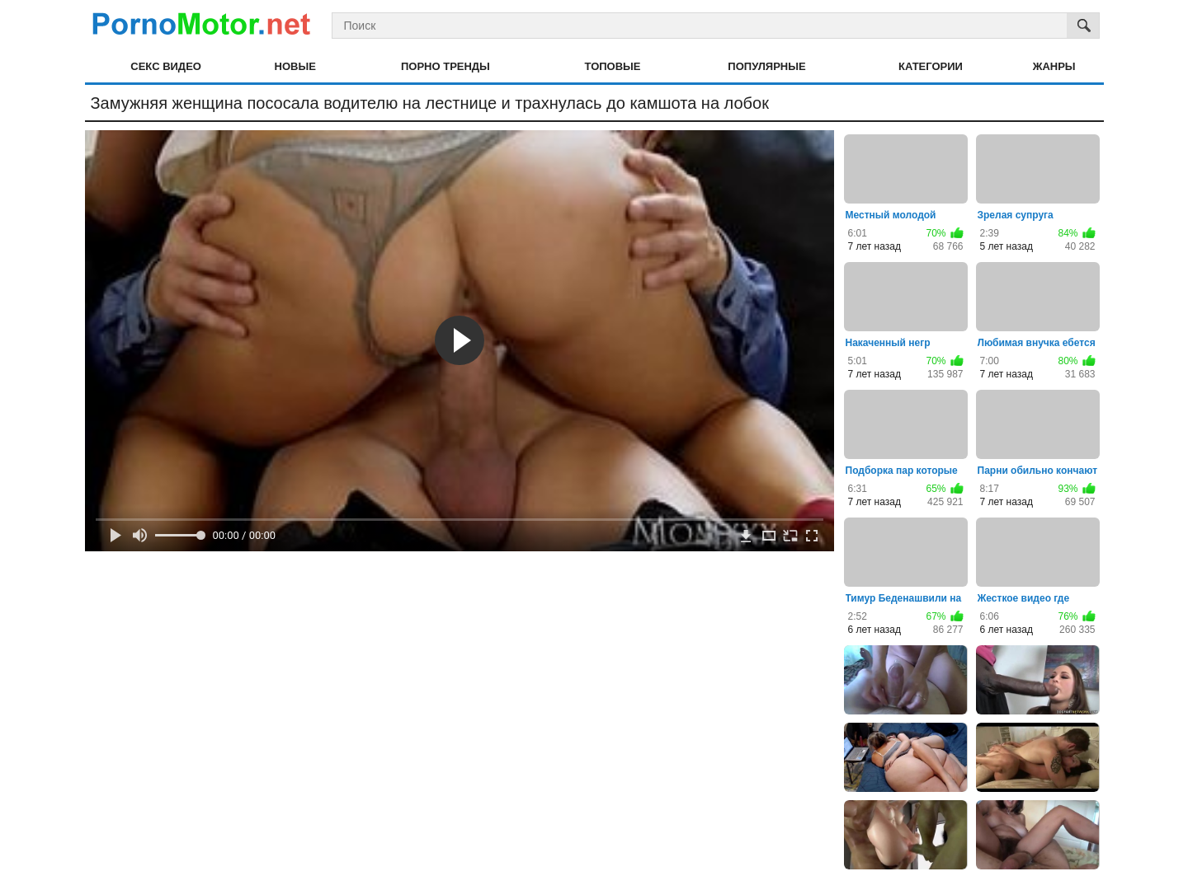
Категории (930, 66)
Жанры (1054, 66)
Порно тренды (445, 66)
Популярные (766, 66)
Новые (295, 66)
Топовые (613, 66)
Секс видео (165, 66)
